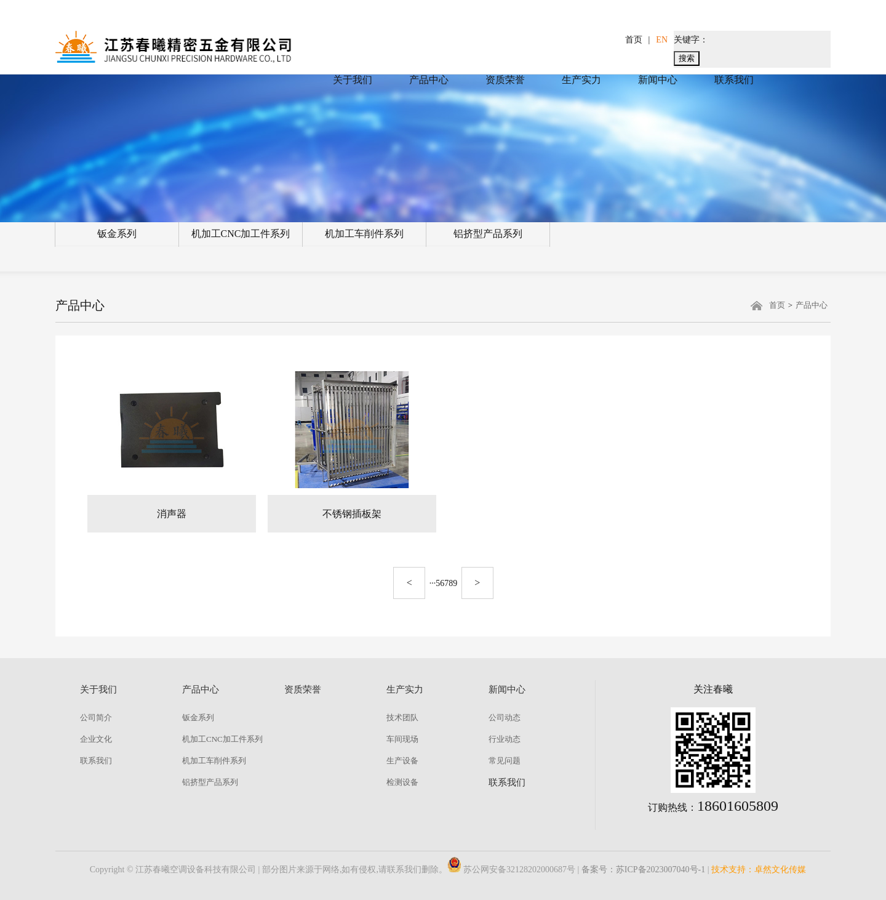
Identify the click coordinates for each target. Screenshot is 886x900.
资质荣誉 (505, 79)
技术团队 (402, 717)
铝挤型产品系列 (487, 233)
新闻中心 (657, 79)
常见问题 (505, 760)
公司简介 (96, 717)
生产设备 (402, 760)
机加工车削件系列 (364, 233)
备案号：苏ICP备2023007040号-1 (643, 869)
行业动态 (505, 739)
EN (662, 39)
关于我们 (352, 79)
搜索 (687, 58)
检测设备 (402, 782)
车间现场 (402, 739)
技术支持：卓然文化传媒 (758, 869)
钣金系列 (117, 233)
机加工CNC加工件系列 (240, 233)
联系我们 (734, 79)
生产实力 (581, 79)
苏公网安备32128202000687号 (511, 869)
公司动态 (505, 717)
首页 (633, 39)
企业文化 (96, 739)
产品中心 (429, 79)
